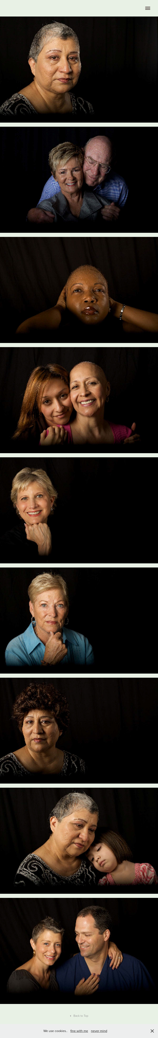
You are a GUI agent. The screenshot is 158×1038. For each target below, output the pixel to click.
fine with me (79, 1031)
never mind (99, 1031)
